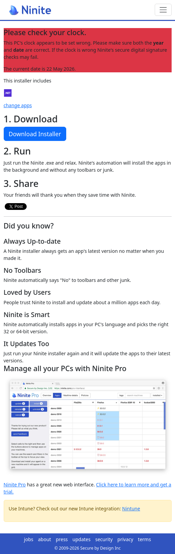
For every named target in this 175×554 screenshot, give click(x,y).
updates (82, 539)
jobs (28, 539)
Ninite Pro (15, 484)
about (44, 539)
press (62, 539)
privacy (125, 539)
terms (144, 539)
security (104, 539)
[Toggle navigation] (163, 10)
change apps (18, 105)
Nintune (131, 508)
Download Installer (35, 134)
